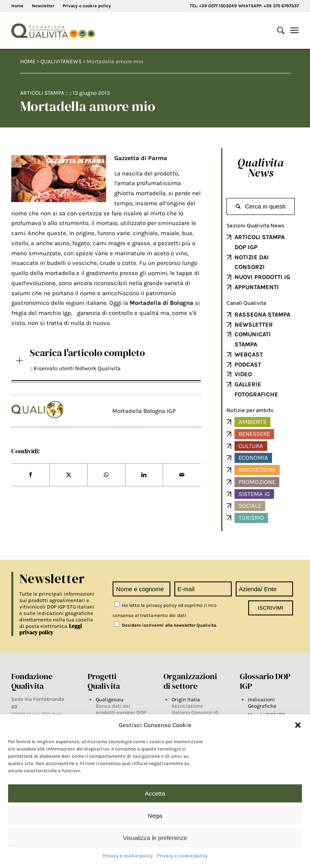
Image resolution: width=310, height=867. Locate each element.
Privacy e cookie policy (128, 856)
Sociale (250, 505)
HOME (28, 61)
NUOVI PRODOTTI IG (262, 277)
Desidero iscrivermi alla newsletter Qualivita (165, 625)
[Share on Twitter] (68, 475)
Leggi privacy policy (50, 629)
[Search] (277, 31)
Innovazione (257, 469)
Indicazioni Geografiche (262, 702)
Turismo (251, 517)
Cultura (251, 446)
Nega (155, 815)
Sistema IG (254, 494)
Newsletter (43, 5)
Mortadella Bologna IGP (144, 411)
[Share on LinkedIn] (144, 475)
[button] (298, 725)
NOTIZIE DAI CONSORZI (252, 262)
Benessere (254, 434)
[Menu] (294, 31)
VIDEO (243, 374)
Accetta (155, 793)
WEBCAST (249, 354)
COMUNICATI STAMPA (253, 339)
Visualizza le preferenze (155, 837)
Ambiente (252, 421)
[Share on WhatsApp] (106, 475)
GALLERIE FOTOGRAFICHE (256, 389)
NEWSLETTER (254, 324)
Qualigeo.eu (110, 699)
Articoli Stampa (42, 93)
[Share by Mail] (182, 475)
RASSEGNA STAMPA (262, 314)
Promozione (257, 482)
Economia (253, 457)
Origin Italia (186, 699)
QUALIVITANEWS (61, 61)
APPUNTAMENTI (257, 287)
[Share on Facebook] (31, 475)
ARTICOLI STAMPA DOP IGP (260, 242)
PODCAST (248, 364)
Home (17, 5)
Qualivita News (260, 167)
